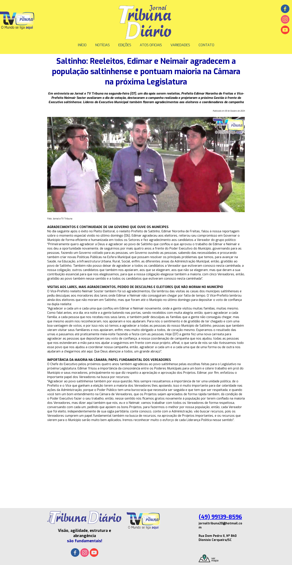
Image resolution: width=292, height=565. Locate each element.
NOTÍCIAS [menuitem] (102, 45)
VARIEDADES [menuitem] (180, 45)
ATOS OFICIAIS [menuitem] (151, 45)
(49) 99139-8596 (220, 517)
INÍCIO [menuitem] (82, 45)
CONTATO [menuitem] (206, 45)
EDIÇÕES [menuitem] (124, 45)
